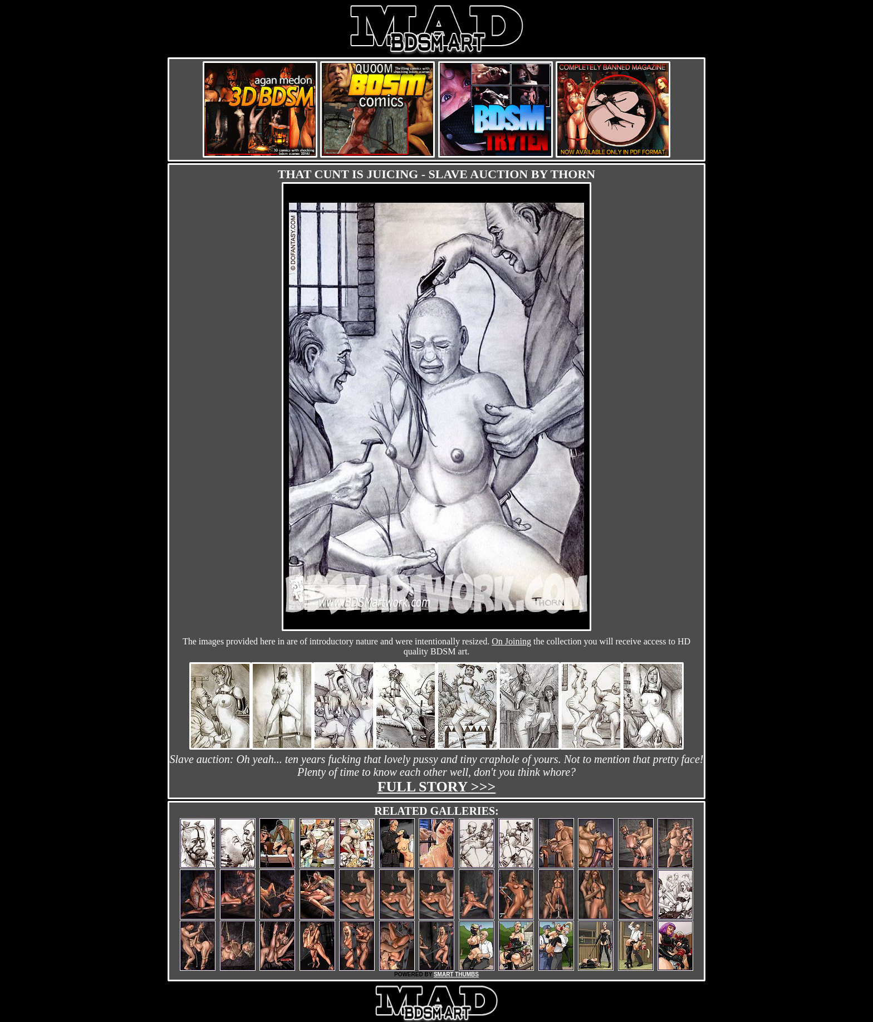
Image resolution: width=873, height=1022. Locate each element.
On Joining (511, 641)
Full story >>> (436, 787)
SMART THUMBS (456, 974)
